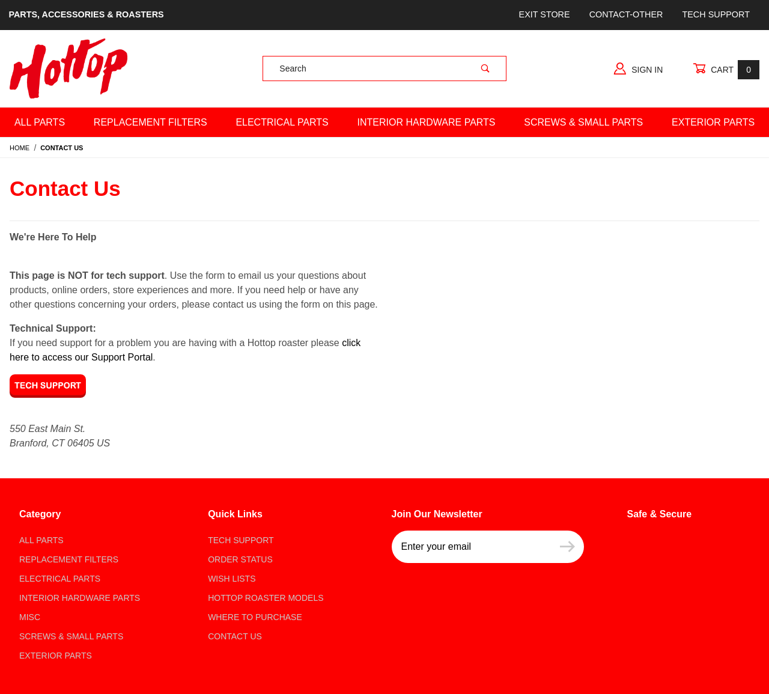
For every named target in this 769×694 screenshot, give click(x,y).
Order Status (240, 559)
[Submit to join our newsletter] (567, 547)
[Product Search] (363, 68)
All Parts (39, 122)
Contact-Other (626, 14)
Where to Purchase (255, 617)
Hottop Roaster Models (265, 598)
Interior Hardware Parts (426, 122)
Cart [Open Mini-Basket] (726, 69)
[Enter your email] (471, 547)
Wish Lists (231, 578)
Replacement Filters (150, 122)
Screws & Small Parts (583, 122)
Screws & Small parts (71, 636)
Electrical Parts (282, 122)
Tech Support (715, 14)
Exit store (544, 14)
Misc (29, 617)
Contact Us (235, 636)
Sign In (638, 68)
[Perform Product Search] (485, 68)
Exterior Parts (55, 655)
